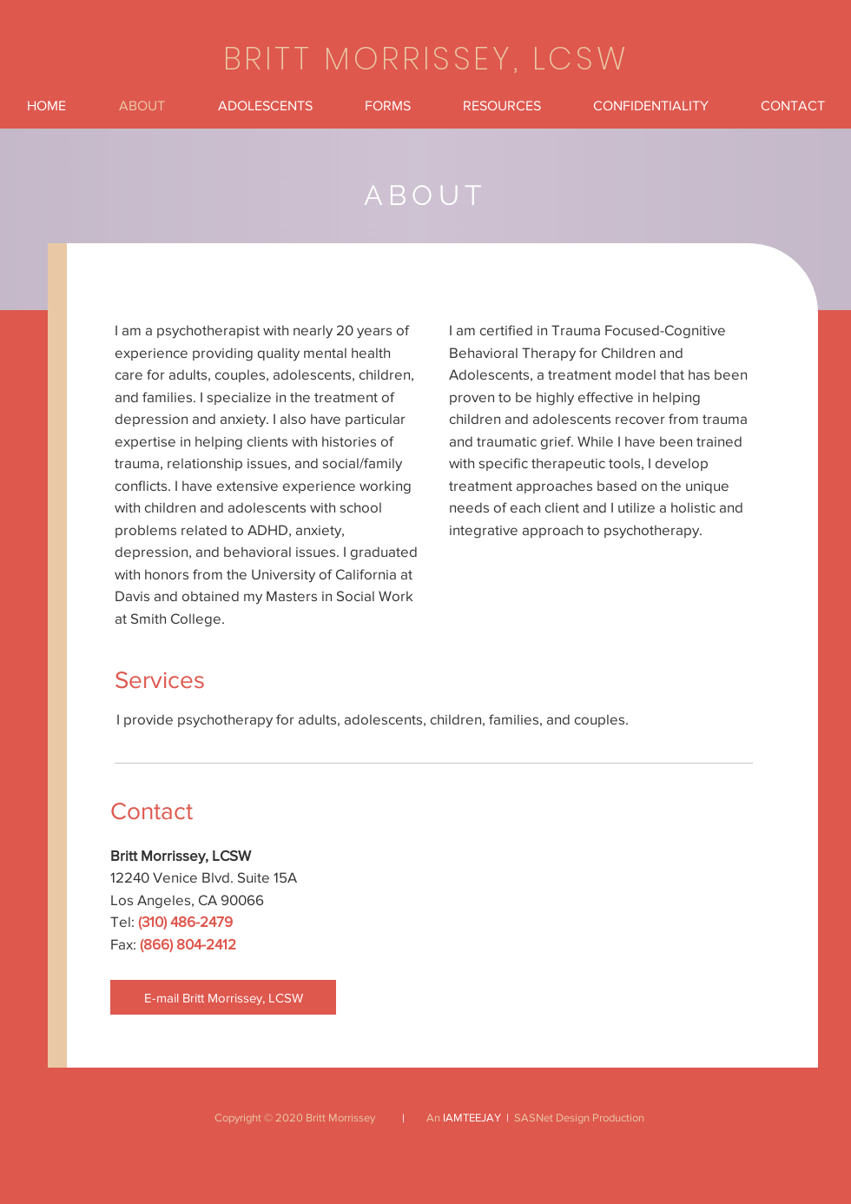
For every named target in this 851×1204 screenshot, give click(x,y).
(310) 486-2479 (185, 921)
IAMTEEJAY (472, 1117)
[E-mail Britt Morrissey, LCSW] (223, 997)
